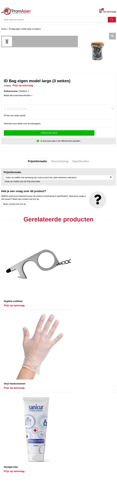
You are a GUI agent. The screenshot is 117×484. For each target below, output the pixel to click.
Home (4, 29)
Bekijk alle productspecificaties (18, 95)
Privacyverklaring (67, 445)
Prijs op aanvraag (14, 290)
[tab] (37, 161)
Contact (4, 437)
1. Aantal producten (15, 108)
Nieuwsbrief (65, 403)
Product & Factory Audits (12, 441)
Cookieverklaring (67, 441)
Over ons (64, 399)
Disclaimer (64, 448)
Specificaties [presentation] (80, 161)
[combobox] (54, 19)
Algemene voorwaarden (70, 437)
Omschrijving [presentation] (59, 161)
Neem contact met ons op (14, 204)
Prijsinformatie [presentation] (37, 161)
